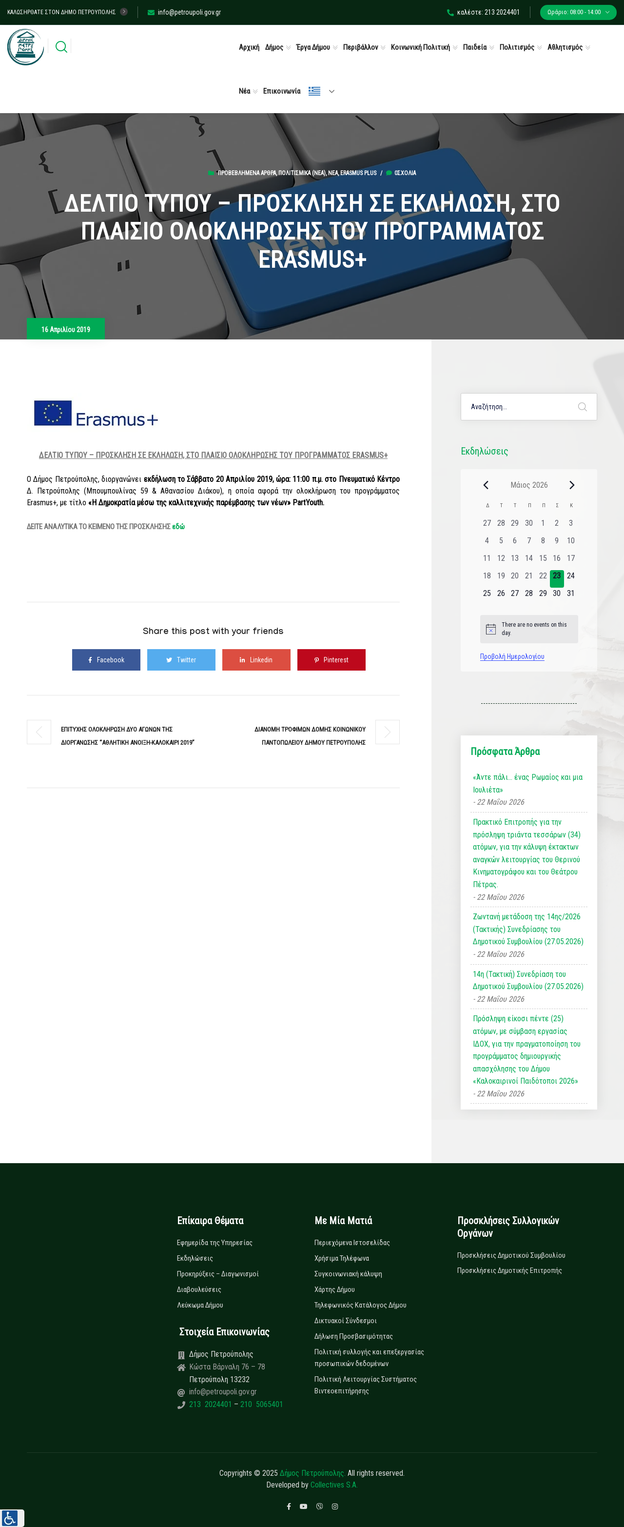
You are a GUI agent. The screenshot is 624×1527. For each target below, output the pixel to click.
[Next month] (572, 485)
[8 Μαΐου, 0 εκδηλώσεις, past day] (543, 544)
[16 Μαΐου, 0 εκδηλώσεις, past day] (557, 561)
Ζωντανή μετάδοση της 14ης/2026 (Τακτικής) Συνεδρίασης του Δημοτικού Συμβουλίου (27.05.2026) (528, 929)
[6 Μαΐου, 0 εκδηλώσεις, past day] (515, 544)
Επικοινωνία (281, 91)
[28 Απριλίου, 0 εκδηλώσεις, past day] (501, 526)
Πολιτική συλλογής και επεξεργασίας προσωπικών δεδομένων (369, 1358)
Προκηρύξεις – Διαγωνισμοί (218, 1273)
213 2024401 (211, 1404)
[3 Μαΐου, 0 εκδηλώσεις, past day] (571, 526)
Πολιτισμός (517, 47)
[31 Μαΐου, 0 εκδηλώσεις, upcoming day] (571, 596)
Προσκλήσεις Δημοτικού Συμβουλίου (511, 1255)
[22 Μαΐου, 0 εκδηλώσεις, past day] (543, 579)
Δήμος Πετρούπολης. (313, 1473)
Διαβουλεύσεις (199, 1289)
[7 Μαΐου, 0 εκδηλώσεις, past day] (529, 544)
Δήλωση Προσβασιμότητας (353, 1336)
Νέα (244, 91)
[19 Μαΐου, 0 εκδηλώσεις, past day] (501, 579)
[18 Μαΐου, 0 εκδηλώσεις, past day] (487, 579)
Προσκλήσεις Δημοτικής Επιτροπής (509, 1270)
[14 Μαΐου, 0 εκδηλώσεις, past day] (529, 561)
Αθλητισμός (565, 47)
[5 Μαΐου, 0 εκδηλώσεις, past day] (501, 544)
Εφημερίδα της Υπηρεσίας (215, 1242)
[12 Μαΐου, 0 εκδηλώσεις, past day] (501, 561)
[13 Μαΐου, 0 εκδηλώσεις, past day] (515, 561)
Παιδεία (475, 47)
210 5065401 (260, 1404)
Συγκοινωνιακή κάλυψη (348, 1273)
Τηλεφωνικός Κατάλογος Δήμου (360, 1305)
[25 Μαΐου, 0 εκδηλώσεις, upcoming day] (487, 596)
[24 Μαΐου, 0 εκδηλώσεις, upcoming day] (571, 579)
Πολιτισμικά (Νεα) (302, 173)
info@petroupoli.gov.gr (184, 12)
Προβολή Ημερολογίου (512, 656)
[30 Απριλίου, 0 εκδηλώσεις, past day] (529, 526)
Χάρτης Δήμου (334, 1289)
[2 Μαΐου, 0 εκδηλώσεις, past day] (557, 526)
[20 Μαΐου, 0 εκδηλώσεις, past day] (515, 579)
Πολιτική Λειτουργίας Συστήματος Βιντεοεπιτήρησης (365, 1385)
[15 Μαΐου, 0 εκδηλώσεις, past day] (543, 561)
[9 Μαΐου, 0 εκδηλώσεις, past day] (557, 544)
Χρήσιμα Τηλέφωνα (341, 1258)
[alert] (529, 629)
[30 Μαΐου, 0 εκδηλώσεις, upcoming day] (557, 596)
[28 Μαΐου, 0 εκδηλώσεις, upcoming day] (529, 596)
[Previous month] (486, 485)
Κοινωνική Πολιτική (420, 47)
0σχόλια (401, 173)
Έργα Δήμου (313, 47)
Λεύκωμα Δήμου (200, 1305)
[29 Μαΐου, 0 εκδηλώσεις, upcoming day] (543, 596)
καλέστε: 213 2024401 (483, 12)
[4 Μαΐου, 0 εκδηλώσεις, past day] (487, 544)
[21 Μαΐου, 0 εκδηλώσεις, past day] (529, 579)
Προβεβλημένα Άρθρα (247, 173)
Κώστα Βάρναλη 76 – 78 (227, 1366)
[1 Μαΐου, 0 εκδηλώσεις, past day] (543, 526)
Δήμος (274, 47)
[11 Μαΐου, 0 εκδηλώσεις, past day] (487, 561)
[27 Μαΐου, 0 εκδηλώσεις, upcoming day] (515, 596)
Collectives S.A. (334, 1484)
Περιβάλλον (360, 47)
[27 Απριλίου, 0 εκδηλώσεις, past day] (487, 526)
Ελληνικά (314, 91)
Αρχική (249, 47)
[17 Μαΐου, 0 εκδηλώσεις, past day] (571, 561)
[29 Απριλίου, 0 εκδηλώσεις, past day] (515, 526)
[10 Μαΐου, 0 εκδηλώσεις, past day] (571, 544)
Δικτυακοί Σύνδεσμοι (345, 1320)
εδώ (178, 526)
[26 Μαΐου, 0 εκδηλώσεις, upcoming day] (501, 596)
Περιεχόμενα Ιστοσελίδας (352, 1242)
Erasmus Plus (358, 173)
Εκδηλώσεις (195, 1258)
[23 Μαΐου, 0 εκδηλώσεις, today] (557, 579)
